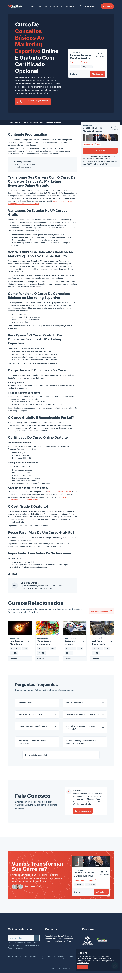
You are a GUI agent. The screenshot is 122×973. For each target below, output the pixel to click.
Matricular (100, 151)
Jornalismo (87, 125)
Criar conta (107, 6)
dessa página (65, 941)
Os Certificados (45, 956)
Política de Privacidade (69, 959)
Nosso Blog (41, 959)
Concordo (82, 967)
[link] (15, 6)
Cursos (23, 122)
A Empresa (24, 956)
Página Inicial (13, 122)
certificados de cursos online (59, 491)
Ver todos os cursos (101, 611)
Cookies (82, 952)
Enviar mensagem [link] (83, 811)
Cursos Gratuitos (56, 6)
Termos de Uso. (83, 963)
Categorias (43, 6)
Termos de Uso (30, 562)
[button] (36, 938)
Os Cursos (34, 956)
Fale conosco (69, 6)
